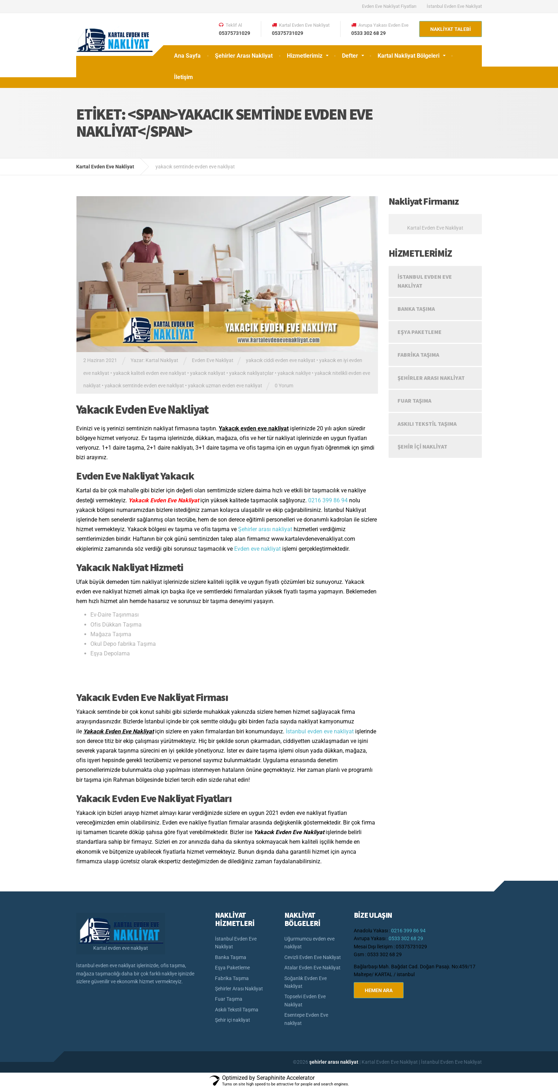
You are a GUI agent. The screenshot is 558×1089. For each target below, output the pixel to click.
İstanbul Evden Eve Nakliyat (454, 6)
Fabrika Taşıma (418, 354)
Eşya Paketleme (420, 331)
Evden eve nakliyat (257, 548)
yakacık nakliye (294, 373)
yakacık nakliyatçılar (251, 373)
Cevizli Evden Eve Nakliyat (312, 957)
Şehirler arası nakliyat (265, 529)
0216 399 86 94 (328, 500)
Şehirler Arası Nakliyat (244, 55)
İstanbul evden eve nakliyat (320, 731)
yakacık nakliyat (207, 373)
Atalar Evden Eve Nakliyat (312, 967)
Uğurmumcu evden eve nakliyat (309, 942)
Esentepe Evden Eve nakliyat (306, 1019)
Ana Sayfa (187, 55)
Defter (350, 55)
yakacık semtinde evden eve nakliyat (144, 385)
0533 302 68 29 (406, 938)
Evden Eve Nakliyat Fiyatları (389, 6)
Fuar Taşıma (414, 400)
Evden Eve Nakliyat (212, 360)
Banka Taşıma (416, 308)
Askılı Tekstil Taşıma (427, 423)
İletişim (183, 77)
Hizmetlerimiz (304, 55)
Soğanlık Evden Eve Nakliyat (305, 982)
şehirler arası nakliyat (334, 1062)
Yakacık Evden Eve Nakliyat (142, 409)
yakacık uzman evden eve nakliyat (225, 385)
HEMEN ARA (379, 990)
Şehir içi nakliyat (422, 446)
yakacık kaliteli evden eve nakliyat (149, 373)
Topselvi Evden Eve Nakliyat (305, 1000)
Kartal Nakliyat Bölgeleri (408, 55)
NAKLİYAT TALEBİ (450, 29)
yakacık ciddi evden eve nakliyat (280, 360)
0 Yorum (284, 385)
